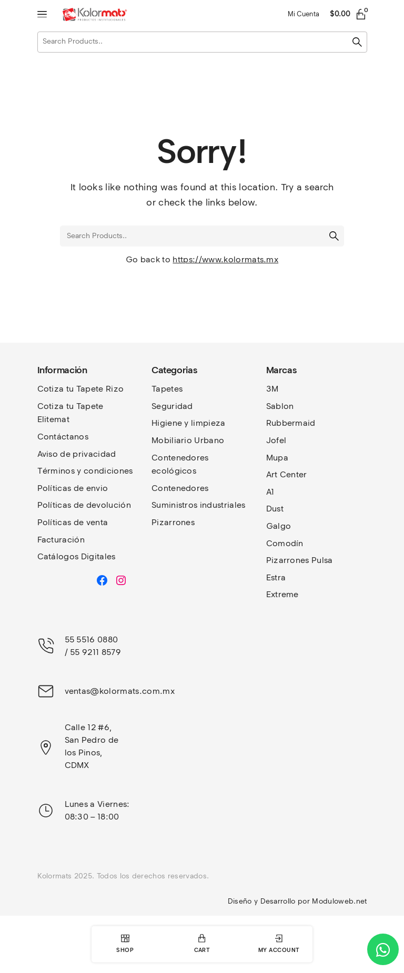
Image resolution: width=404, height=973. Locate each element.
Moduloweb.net (339, 901)
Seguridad (172, 406)
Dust (275, 509)
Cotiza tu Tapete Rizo (80, 389)
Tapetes (167, 389)
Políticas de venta (72, 522)
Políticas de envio (72, 488)
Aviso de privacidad (76, 454)
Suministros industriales (199, 505)
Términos (57, 471)
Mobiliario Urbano (188, 440)
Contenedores (180, 488)
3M (272, 389)
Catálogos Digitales (76, 556)
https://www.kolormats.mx (225, 259)
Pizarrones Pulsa (299, 560)
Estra (276, 577)
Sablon (280, 406)
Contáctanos (63, 437)
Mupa (277, 458)
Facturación (61, 540)
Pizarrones (173, 522)
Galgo (278, 526)
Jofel (276, 440)
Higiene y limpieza (189, 423)
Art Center (286, 474)
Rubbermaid (291, 423)
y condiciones (105, 471)
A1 (270, 492)
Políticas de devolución (84, 505)
